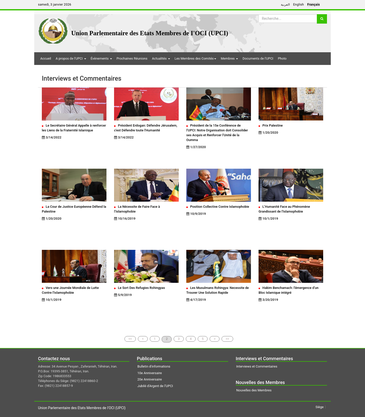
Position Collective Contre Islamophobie (217, 206)
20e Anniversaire (149, 379)
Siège (320, 407)
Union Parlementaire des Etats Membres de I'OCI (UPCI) (149, 33)
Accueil (45, 58)
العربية (285, 4)
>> (227, 339)
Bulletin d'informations (153, 366)
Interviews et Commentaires (256, 366)
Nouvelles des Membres (253, 390)
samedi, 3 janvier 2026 (54, 4)
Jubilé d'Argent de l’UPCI (155, 386)
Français (313, 4)
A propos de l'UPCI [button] (71, 58)
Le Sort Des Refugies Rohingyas (139, 288)
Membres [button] (229, 58)
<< (130, 339)
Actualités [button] (161, 58)
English (298, 4)
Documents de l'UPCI (258, 58)
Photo (282, 58)
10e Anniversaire (149, 373)
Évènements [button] (101, 58)
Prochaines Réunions (132, 58)
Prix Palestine (271, 125)
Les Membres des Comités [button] (195, 58)
